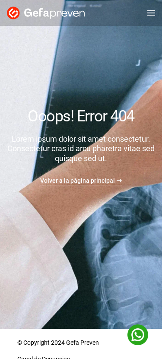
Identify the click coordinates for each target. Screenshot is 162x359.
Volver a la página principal (77, 180)
